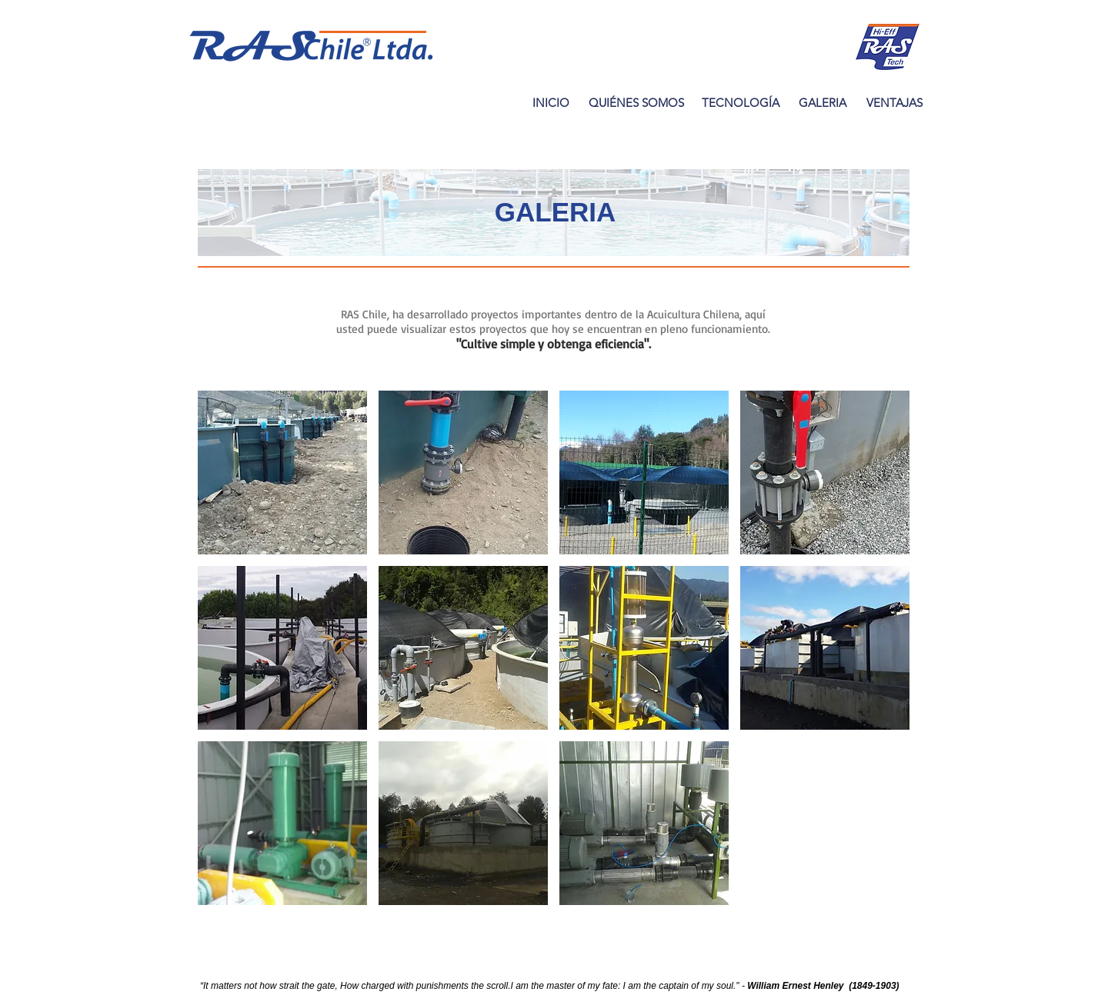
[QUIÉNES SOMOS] (636, 102)
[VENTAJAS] (894, 102)
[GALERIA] (822, 102)
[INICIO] (550, 102)
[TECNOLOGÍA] (740, 102)
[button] (282, 472)
